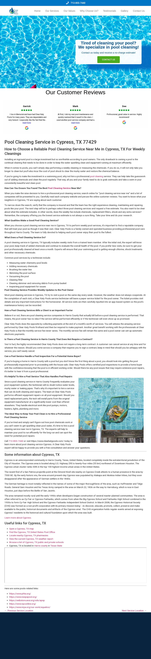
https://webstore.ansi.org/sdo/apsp (27, 600)
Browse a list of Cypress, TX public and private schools (36, 542)
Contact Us (139, 11)
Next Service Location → (134, 610)
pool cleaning (96, 176)
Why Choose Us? (89, 11)
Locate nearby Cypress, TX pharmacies (28, 535)
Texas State (56, 545)
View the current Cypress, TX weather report (31, 538)
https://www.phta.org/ (20, 593)
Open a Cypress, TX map (21, 528)
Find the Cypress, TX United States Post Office (32, 532)
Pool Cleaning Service (59, 188)
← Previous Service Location (18, 610)
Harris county (41, 545)
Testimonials (109, 11)
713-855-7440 (16, 441)
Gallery (124, 11)
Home (37, 11)
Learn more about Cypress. (17, 517)
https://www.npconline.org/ (22, 603)
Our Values (69, 11)
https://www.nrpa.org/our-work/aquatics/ (29, 607)
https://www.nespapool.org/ (23, 597)
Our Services (52, 11)
